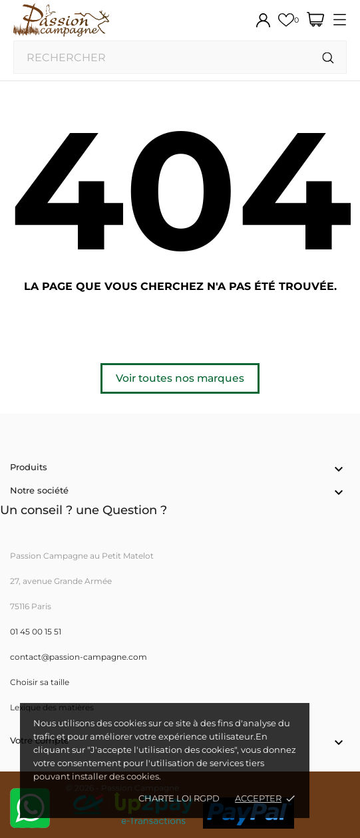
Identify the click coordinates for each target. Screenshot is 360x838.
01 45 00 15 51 (35, 631)
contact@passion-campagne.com (78, 657)
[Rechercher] (328, 58)
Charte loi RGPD (179, 798)
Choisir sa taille (39, 682)
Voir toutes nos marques (180, 378)
